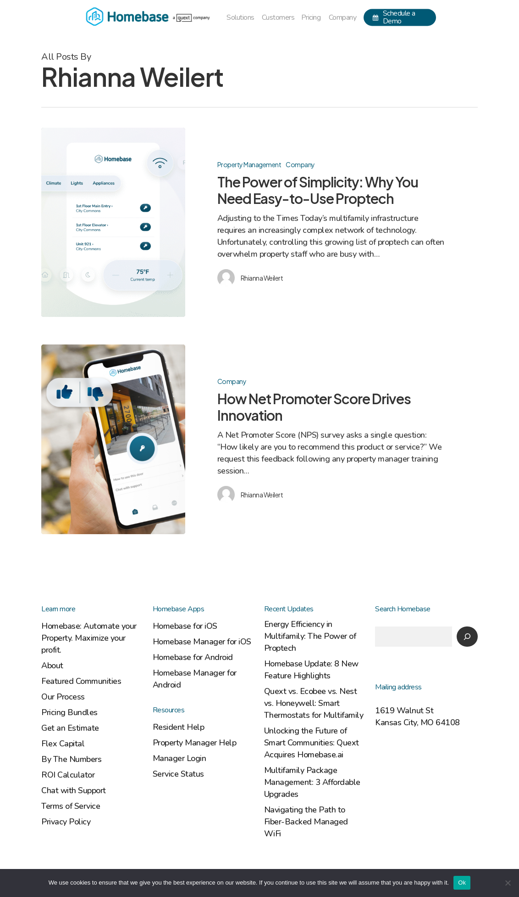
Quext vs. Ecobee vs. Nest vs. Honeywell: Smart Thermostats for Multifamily (314, 703)
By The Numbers (71, 759)
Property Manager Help (195, 742)
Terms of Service (70, 806)
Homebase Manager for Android (195, 678)
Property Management (249, 164)
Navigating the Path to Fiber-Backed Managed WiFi (306, 821)
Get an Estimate (70, 727)
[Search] (467, 636)
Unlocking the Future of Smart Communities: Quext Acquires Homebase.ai (311, 742)
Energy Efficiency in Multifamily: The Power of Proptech (310, 636)
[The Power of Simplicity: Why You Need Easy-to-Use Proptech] (113, 222)
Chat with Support (73, 790)
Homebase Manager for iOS (202, 641)
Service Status (178, 773)
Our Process (63, 696)
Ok (462, 882)
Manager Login (179, 758)
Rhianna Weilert (262, 278)
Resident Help (178, 727)
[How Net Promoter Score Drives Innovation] (113, 445)
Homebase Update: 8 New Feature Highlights (311, 669)
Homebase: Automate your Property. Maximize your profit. (89, 638)
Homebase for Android (193, 657)
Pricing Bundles (69, 712)
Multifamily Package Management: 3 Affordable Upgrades (312, 782)
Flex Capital (62, 743)
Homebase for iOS (185, 626)
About (52, 665)
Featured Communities (81, 681)
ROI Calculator (67, 774)
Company (300, 164)
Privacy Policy (65, 821)
